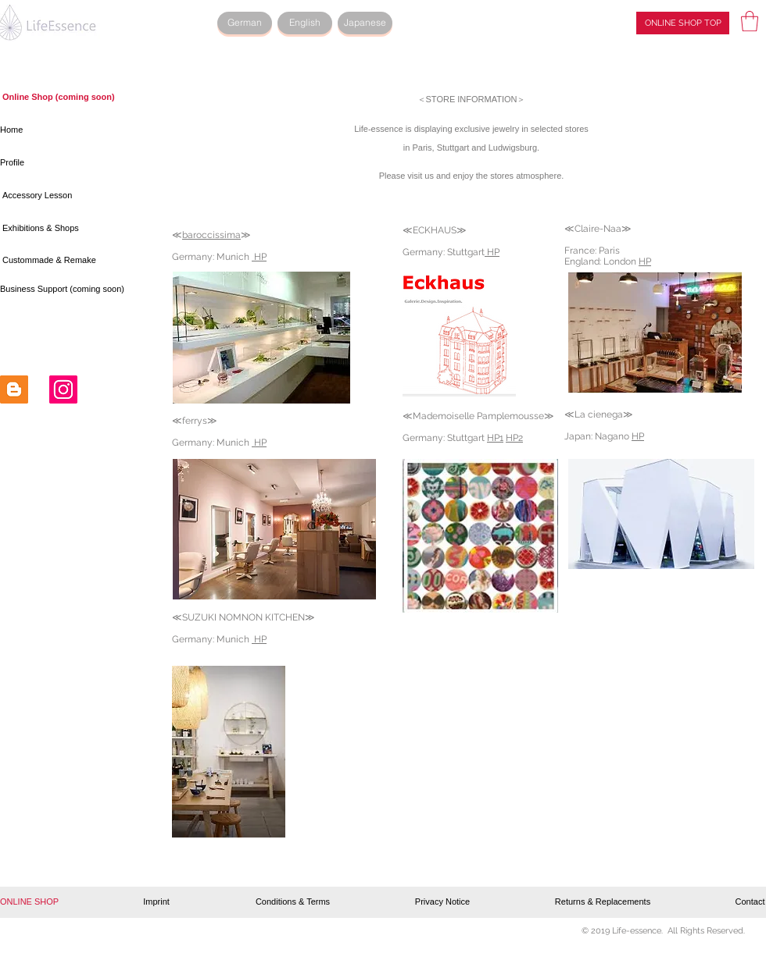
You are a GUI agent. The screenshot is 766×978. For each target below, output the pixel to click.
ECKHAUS (434, 230)
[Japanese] (365, 23)
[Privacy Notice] (442, 902)
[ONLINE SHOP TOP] (682, 23)
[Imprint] (156, 902)
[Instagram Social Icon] (63, 389)
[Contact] (750, 902)
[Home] (58, 130)
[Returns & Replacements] (602, 902)
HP (259, 442)
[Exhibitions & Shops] (43, 228)
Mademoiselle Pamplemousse (478, 416)
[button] (749, 21)
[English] (304, 23)
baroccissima (211, 234)
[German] (244, 23)
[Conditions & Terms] (293, 902)
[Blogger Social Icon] (14, 389)
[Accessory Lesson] (60, 196)
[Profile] (58, 163)
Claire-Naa (597, 228)
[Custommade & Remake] (53, 260)
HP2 (514, 437)
